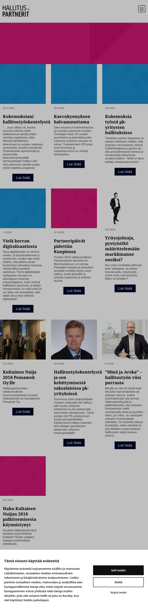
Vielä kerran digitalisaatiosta (20, 243)
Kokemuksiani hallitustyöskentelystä (26, 119)
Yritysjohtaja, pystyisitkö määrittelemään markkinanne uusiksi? (122, 248)
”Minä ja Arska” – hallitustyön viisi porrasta (123, 377)
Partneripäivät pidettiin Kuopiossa (69, 246)
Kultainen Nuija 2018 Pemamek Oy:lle (19, 377)
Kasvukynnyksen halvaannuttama (72, 119)
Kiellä (118, 582)
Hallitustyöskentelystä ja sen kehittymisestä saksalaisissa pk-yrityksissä (78, 382)
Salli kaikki (118, 570)
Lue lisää (23, 178)
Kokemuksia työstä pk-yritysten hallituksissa (118, 124)
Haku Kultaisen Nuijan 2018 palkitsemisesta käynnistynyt (19, 516)
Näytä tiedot (119, 592)
